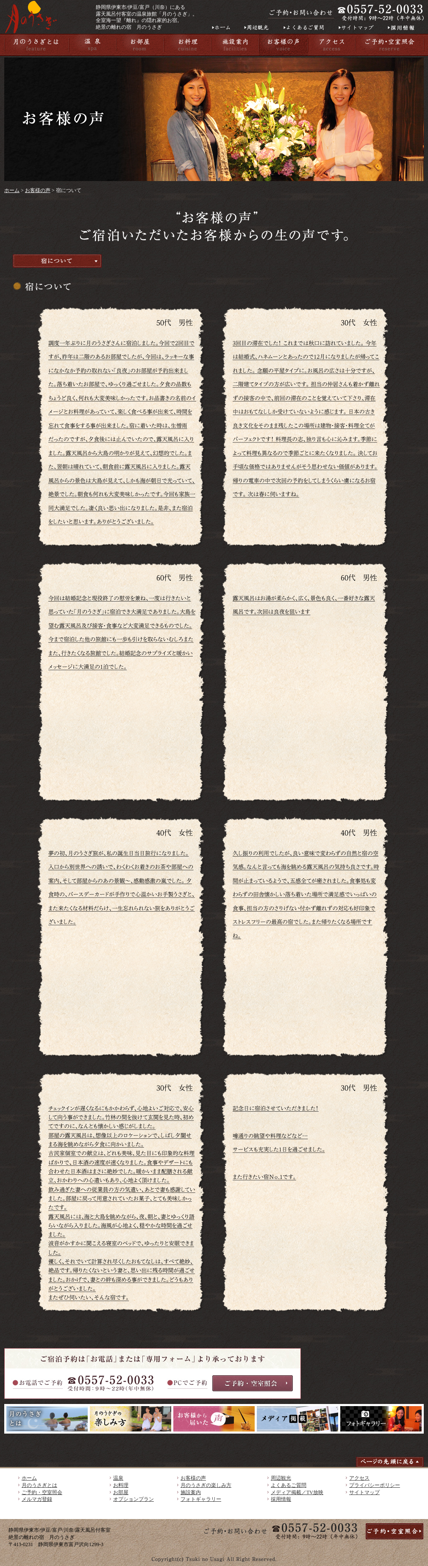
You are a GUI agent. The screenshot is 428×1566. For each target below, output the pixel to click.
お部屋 (120, 1492)
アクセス (359, 1478)
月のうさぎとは (39, 1485)
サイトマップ (364, 1492)
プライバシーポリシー (374, 1485)
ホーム (11, 190)
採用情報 (281, 1499)
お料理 (120, 1485)
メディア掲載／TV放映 (297, 1492)
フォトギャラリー (201, 1499)
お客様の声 (37, 190)
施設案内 (191, 1492)
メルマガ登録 (37, 1499)
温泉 (118, 1478)
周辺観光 (281, 1478)
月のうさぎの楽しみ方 (206, 1485)
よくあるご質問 (288, 1485)
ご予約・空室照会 (42, 1492)
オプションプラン (133, 1499)
